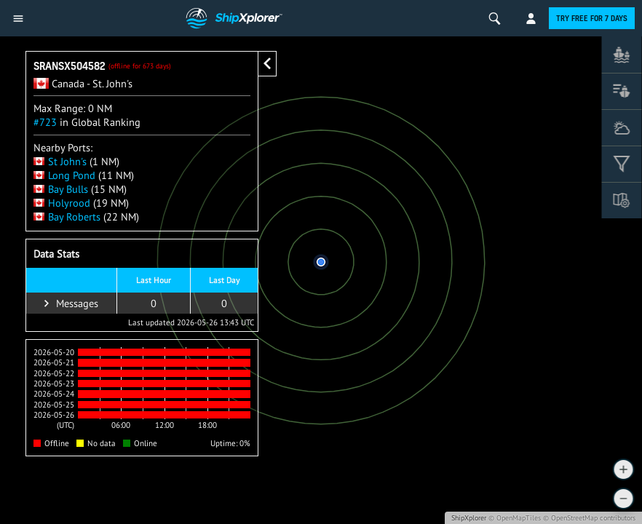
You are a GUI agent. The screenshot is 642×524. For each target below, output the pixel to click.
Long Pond (64, 175)
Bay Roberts (66, 216)
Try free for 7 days (591, 18)
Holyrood (61, 203)
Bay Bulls (60, 189)
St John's (60, 161)
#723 (45, 122)
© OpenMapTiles (514, 518)
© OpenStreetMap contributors (589, 518)
